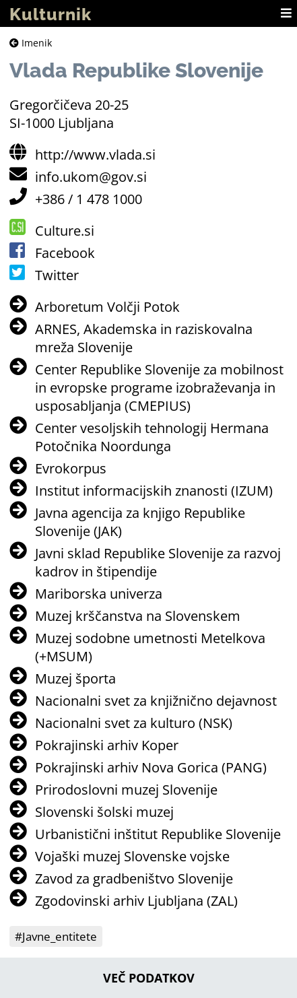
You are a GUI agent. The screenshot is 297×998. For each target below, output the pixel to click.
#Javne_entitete (56, 936)
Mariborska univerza (98, 594)
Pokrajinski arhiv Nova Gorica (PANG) (151, 767)
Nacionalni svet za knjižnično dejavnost (156, 701)
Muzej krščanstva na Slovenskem (137, 616)
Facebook (65, 253)
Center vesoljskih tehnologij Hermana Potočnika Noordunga (152, 437)
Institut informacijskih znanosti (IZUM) (154, 490)
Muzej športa (75, 678)
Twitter (57, 275)
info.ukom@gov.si (91, 177)
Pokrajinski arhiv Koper (106, 745)
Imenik (30, 42)
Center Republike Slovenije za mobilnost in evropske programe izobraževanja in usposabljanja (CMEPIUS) (159, 387)
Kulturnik (50, 14)
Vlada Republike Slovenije (136, 70)
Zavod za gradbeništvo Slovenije (134, 878)
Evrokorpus (70, 468)
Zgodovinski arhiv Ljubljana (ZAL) (136, 901)
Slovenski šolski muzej (104, 812)
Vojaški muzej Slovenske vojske (132, 856)
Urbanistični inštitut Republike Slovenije (158, 834)
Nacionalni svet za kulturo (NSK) (133, 723)
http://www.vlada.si (95, 154)
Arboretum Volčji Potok (107, 307)
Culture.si (64, 231)
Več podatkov (149, 978)
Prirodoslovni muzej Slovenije (126, 789)
